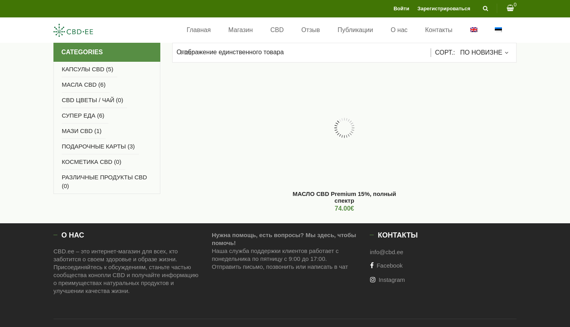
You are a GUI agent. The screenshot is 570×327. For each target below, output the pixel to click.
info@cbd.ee (386, 252)
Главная (198, 30)
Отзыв (310, 30)
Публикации (355, 30)
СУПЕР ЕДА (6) (83, 115)
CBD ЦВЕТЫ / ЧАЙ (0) (92, 100)
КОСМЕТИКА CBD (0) (91, 161)
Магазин (240, 30)
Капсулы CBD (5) (87, 69)
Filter (187, 52)
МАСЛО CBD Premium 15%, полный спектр (344, 197)
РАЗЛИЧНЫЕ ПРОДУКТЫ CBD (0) (104, 181)
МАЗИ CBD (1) (82, 130)
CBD (277, 30)
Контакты (438, 30)
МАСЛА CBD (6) (84, 84)
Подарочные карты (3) (98, 146)
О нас (399, 30)
